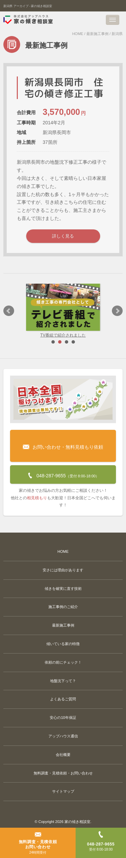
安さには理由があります (63, 570)
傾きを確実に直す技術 (63, 588)
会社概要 (63, 755)
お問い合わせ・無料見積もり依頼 (63, 442)
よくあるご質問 (63, 699)
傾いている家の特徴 (63, 644)
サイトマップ (63, 791)
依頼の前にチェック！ (63, 662)
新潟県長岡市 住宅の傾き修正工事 (64, 87)
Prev (8, 311)
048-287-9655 (63, 473)
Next (117, 311)
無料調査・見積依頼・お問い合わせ (63, 773)
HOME (77, 34)
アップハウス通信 (63, 736)
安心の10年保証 (63, 718)
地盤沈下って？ (63, 681)
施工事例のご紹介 (63, 607)
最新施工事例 (97, 34)
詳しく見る (63, 236)
